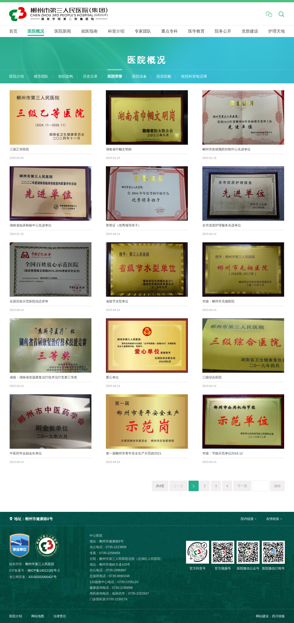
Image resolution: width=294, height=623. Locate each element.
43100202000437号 (33, 577)
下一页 (242, 486)
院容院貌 (164, 76)
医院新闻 (62, 31)
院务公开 (223, 31)
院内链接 (247, 519)
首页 (13, 31)
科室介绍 (116, 31)
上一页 (178, 486)
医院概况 (36, 31)
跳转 (277, 486)
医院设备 (139, 76)
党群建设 (250, 31)
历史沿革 (90, 76)
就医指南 (89, 31)
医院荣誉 (114, 76)
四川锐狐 (278, 616)
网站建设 (262, 616)
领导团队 (41, 76)
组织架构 (65, 76)
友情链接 (272, 519)
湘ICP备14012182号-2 (34, 570)
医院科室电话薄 (194, 76)
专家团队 (143, 31)
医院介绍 (16, 76)
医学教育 (196, 31)
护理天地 (276, 31)
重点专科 (169, 31)
